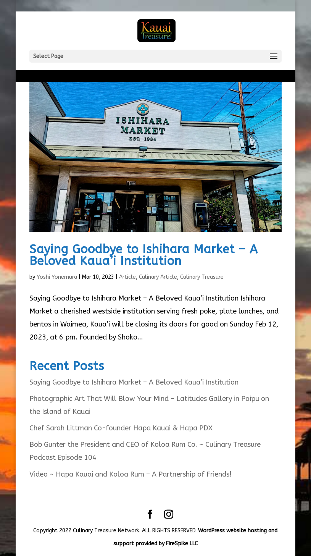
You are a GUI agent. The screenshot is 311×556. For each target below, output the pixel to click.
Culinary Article (158, 277)
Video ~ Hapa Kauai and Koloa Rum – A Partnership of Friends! (130, 474)
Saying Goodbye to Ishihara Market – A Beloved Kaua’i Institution (143, 255)
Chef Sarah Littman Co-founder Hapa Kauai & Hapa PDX (121, 428)
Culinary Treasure (202, 277)
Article (127, 277)
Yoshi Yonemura (57, 277)
